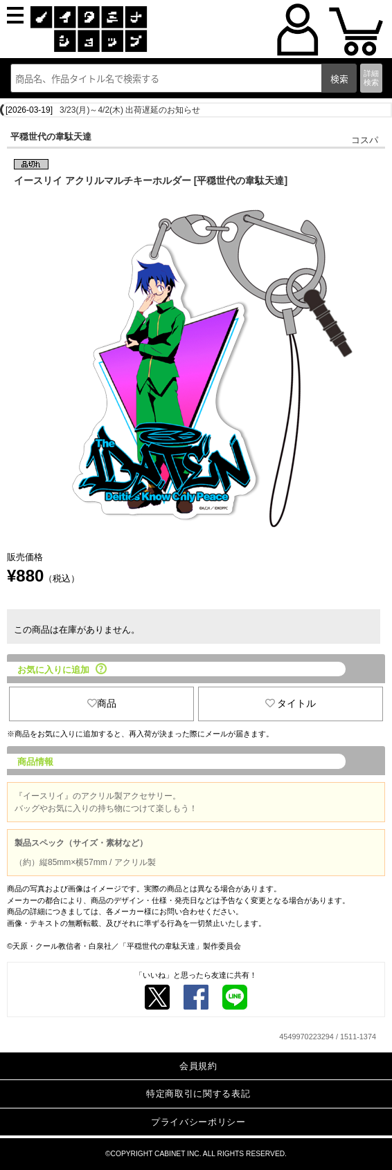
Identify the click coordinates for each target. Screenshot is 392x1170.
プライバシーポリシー (198, 1122)
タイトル (291, 703)
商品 (101, 703)
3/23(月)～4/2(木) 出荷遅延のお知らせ (130, 110)
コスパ (364, 140)
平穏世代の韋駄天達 (50, 136)
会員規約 (198, 1066)
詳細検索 (371, 77)
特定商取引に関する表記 (198, 1093)
